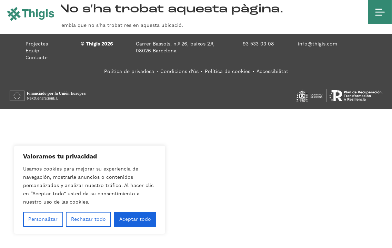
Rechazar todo (88, 219)
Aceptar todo (135, 219)
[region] (89, 189)
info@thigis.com (317, 44)
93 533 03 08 (258, 44)
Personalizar (43, 219)
